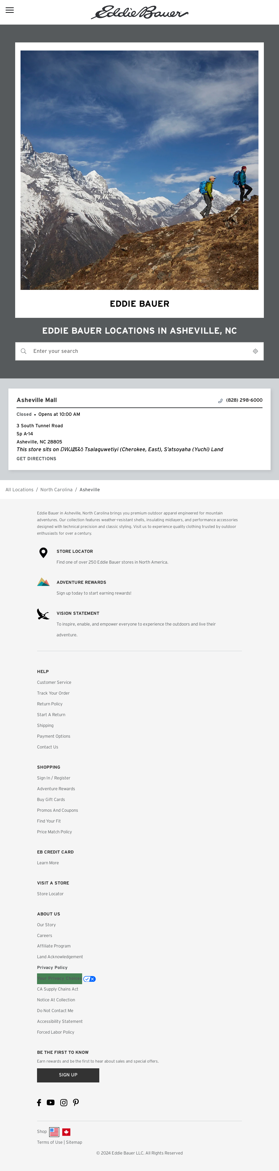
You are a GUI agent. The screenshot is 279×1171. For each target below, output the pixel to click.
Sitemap (74, 1142)
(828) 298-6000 (240, 400)
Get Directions (37, 459)
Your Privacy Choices (59, 978)
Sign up (68, 1075)
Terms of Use (50, 1142)
